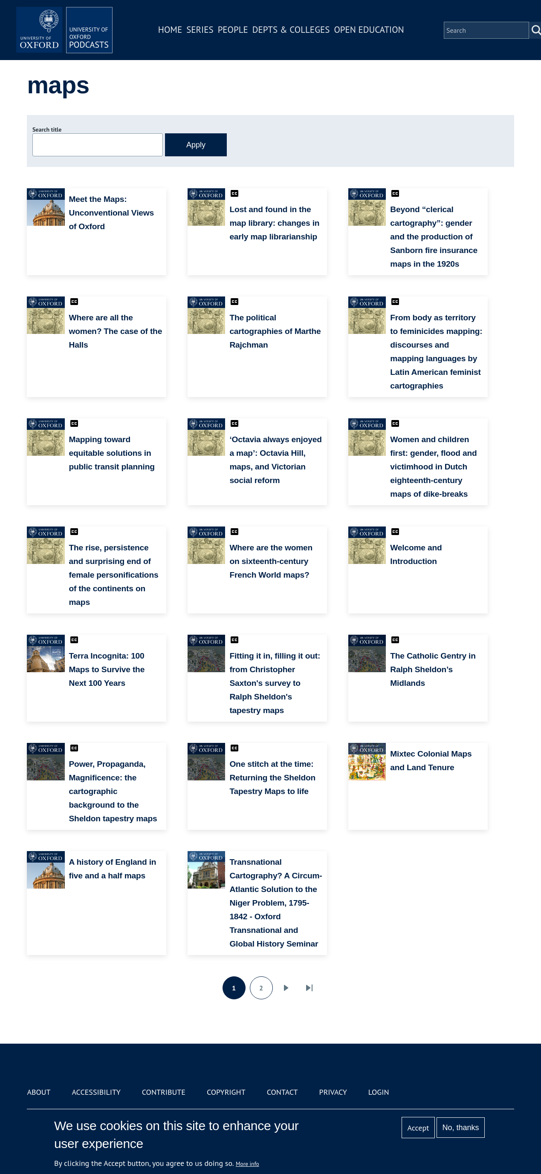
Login (378, 1092)
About (38, 1092)
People (236, 31)
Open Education (372, 31)
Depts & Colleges (294, 31)
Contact (282, 1092)
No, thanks (461, 1127)
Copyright (226, 1092)
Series (202, 31)
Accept (418, 1128)
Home (173, 31)
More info (247, 1164)
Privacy (333, 1092)
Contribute (163, 1092)
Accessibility (96, 1092)
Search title (46, 129)
